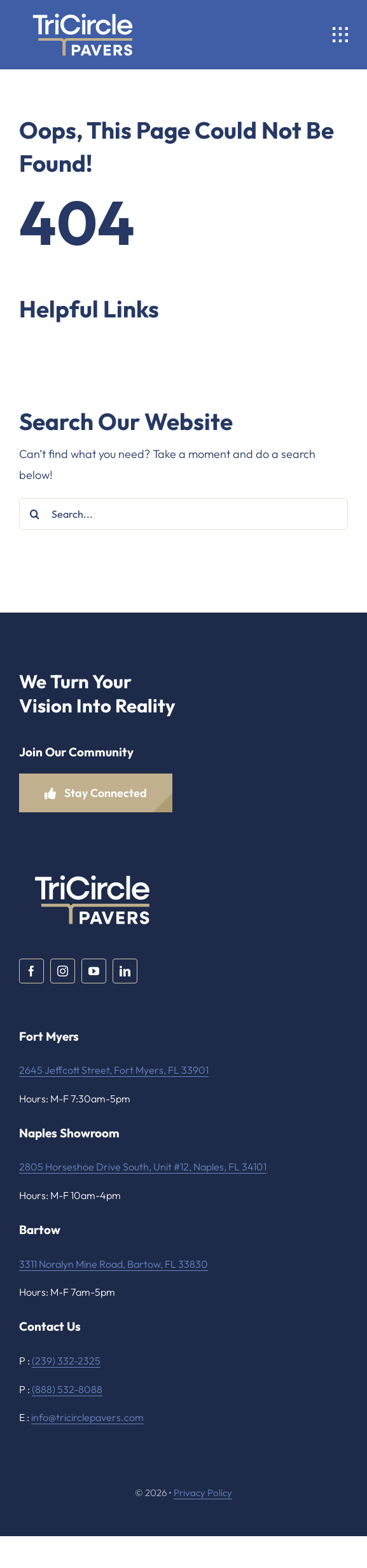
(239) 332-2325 (66, 1360)
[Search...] (183, 514)
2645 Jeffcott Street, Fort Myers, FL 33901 (114, 1070)
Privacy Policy (203, 1493)
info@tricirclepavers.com (87, 1417)
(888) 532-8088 (67, 1389)
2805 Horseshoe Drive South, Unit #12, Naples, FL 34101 (143, 1166)
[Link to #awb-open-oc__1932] (340, 35)
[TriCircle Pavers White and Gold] (82, 8)
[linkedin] (125, 971)
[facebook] (31, 971)
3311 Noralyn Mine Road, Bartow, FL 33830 (113, 1264)
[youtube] (93, 971)
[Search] (35, 514)
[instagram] (62, 971)
